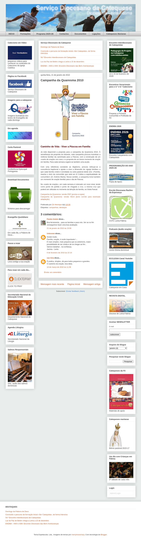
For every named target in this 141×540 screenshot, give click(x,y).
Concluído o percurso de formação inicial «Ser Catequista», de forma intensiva (36, 515)
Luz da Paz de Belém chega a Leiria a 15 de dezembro (62, 62)
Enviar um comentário (52, 272)
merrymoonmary (78, 535)
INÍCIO (12, 34)
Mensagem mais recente (52, 284)
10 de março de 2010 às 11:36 (59, 267)
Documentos (80, 34)
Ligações (96, 34)
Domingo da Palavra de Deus (52, 47)
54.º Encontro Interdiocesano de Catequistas (58, 57)
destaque (63, 207)
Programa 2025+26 (44, 34)
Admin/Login (115, 493)
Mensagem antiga (91, 284)
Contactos (64, 34)
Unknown (51, 233)
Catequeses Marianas (116, 34)
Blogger (104, 535)
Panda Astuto (52, 219)
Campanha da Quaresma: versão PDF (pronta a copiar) (63, 194)
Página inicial (73, 284)
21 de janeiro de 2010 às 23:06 (59, 228)
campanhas (53, 207)
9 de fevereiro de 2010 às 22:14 (59, 253)
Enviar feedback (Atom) (75, 291)
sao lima (50, 258)
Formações (25, 34)
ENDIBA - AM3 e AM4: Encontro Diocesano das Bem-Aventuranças (67, 66)
